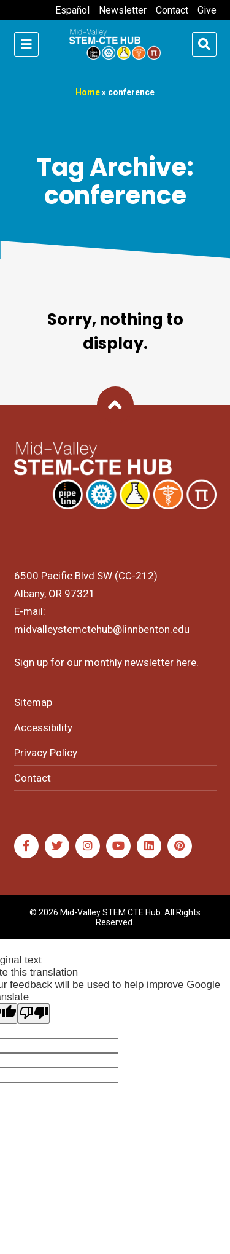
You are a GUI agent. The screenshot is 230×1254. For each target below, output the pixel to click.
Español (72, 10)
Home (87, 92)
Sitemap (33, 702)
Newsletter (123, 10)
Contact (172, 10)
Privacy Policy (45, 753)
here (186, 662)
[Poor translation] (34, 1013)
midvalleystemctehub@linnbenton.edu (102, 629)
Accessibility (43, 727)
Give (207, 10)
